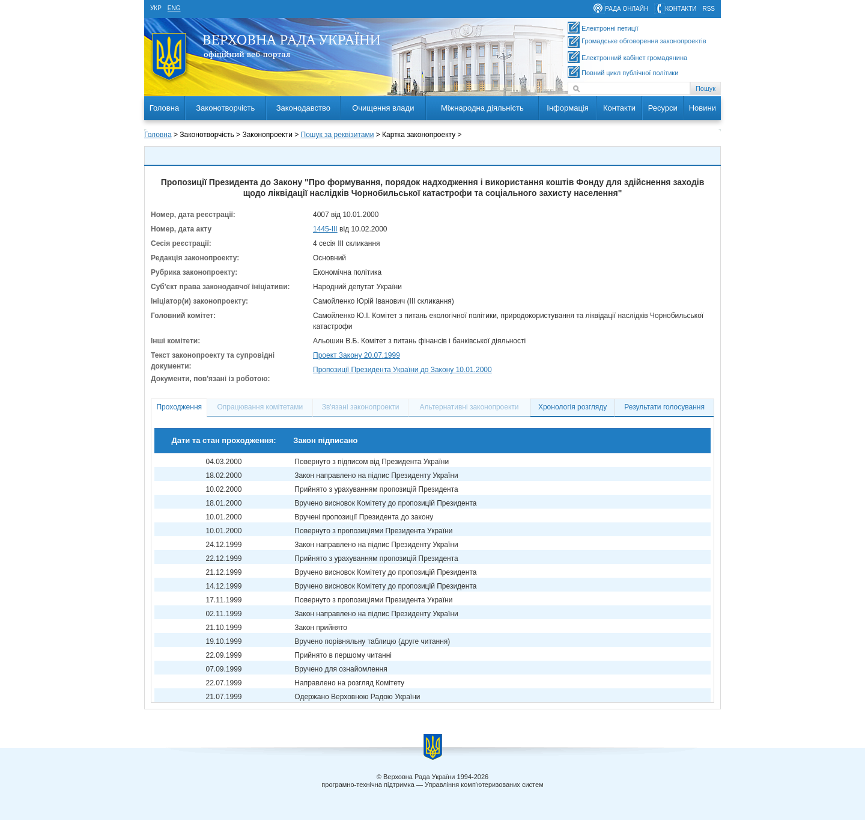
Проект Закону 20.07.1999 (356, 355)
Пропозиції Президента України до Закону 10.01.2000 (402, 370)
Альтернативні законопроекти (469, 407)
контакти (680, 8)
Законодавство (303, 107)
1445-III (325, 229)
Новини (702, 107)
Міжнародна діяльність (482, 107)
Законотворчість (225, 107)
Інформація (568, 107)
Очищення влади (383, 107)
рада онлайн (626, 8)
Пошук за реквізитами (337, 134)
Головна (164, 107)
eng (174, 8)
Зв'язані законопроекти (360, 407)
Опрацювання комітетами (260, 407)
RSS (708, 8)
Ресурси (663, 107)
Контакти (619, 107)
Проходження (179, 407)
